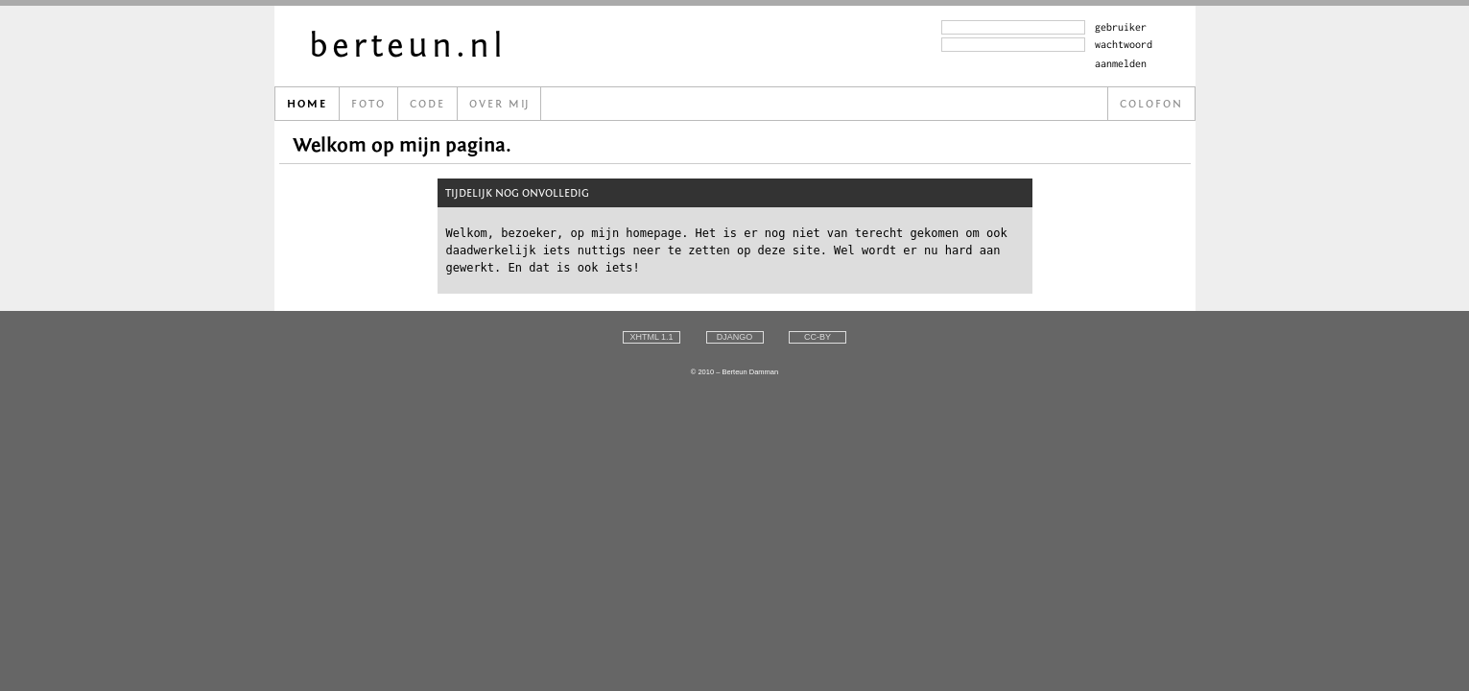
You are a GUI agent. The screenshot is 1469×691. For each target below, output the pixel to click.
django (735, 337)
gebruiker (1121, 27)
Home (307, 103)
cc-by (817, 337)
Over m (499, 103)
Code (427, 103)
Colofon (1151, 103)
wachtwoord (1123, 44)
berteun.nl (408, 45)
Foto (368, 103)
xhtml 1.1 (651, 337)
